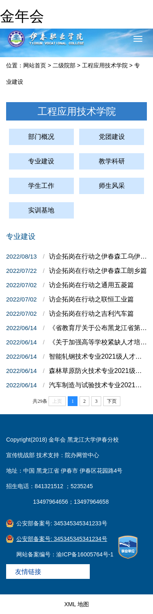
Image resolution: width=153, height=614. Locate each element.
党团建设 (112, 136)
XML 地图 (76, 604)
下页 (112, 401)
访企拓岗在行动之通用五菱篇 (91, 284)
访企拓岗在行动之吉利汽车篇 (91, 313)
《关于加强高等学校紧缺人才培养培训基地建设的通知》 (98, 342)
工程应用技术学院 (105, 65)
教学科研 (112, 161)
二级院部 (64, 65)
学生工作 (41, 185)
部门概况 (41, 136)
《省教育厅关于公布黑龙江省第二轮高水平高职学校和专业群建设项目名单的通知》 (98, 327)
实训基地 (41, 210)
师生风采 (112, 185)
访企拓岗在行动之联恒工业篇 (91, 299)
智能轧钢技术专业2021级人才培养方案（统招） (98, 356)
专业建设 (41, 161)
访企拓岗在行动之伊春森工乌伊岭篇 (98, 256)
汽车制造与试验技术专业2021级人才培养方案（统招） (98, 385)
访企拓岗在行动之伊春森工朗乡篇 (98, 270)
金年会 (22, 16)
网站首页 (34, 65)
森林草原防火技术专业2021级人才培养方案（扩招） (98, 370)
